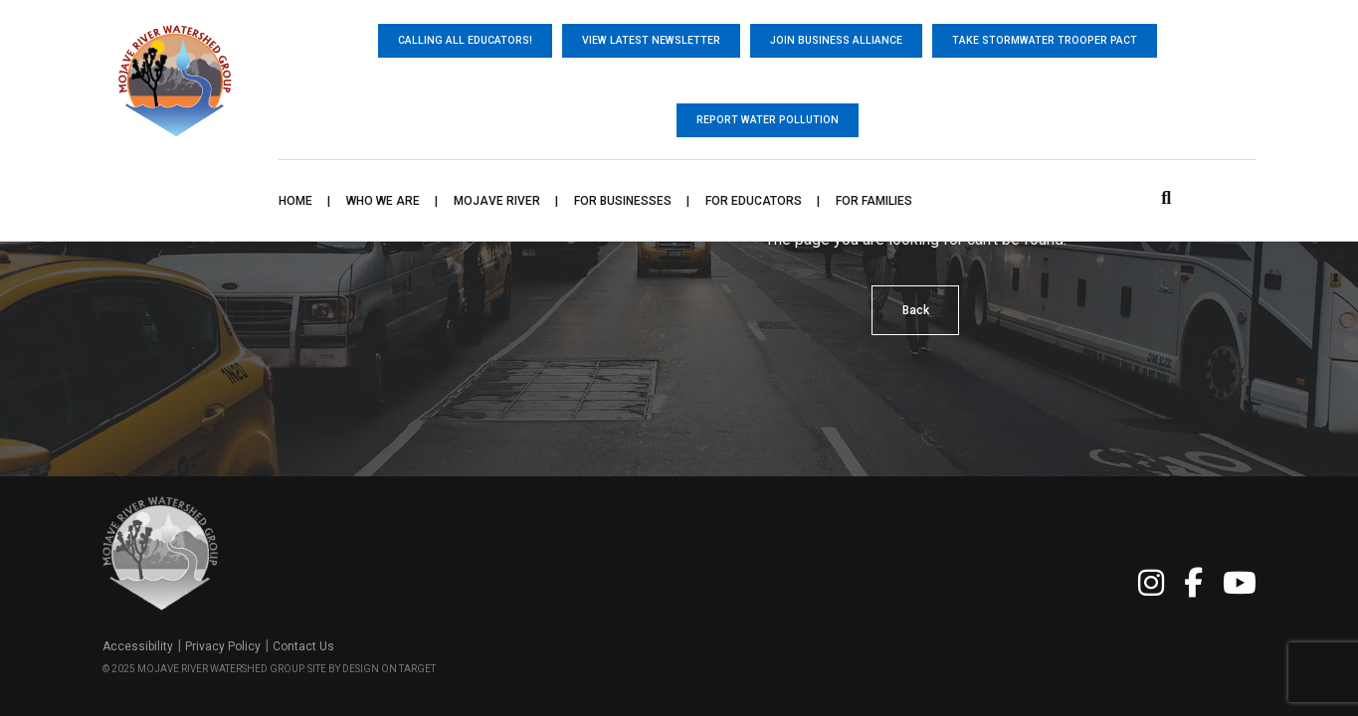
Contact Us (303, 646)
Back (915, 310)
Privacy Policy (223, 646)
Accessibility (137, 646)
